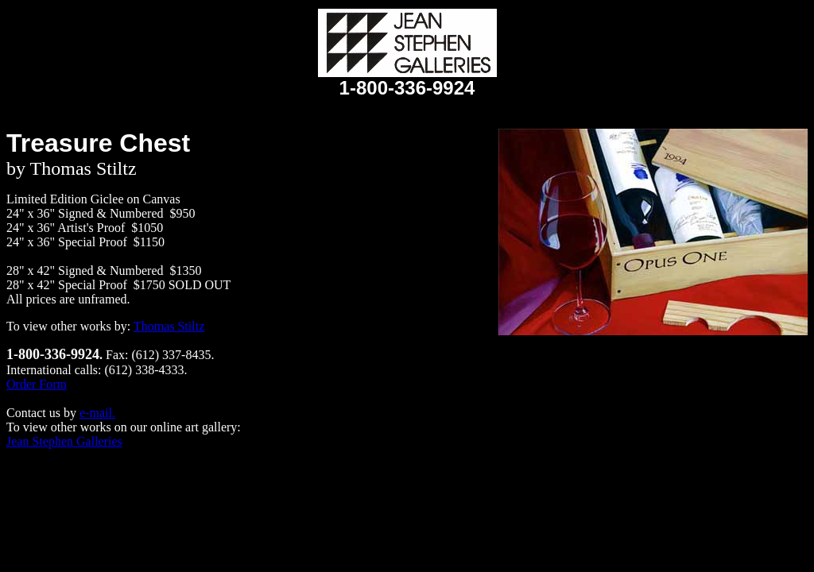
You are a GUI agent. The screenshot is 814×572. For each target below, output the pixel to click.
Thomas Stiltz (169, 326)
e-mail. (97, 412)
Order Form (36, 384)
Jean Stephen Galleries (64, 441)
